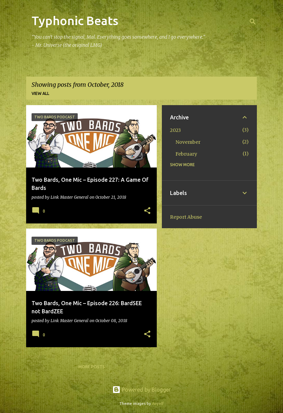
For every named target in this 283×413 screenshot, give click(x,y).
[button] (147, 211)
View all (40, 93)
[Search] (253, 22)
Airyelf (158, 403)
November (188, 142)
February (186, 154)
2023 (175, 130)
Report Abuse (186, 217)
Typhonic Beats (75, 20)
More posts (91, 367)
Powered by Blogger (141, 390)
